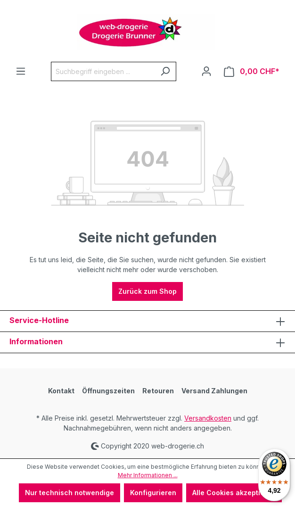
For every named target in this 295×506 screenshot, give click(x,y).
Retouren (158, 391)
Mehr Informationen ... (148, 475)
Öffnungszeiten (108, 391)
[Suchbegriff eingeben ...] (103, 71)
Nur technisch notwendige (69, 493)
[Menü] (20, 71)
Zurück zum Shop (147, 291)
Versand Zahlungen (214, 391)
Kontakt (61, 391)
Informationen (36, 341)
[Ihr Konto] (206, 71)
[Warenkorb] (252, 71)
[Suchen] (165, 71)
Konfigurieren (153, 493)
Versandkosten (207, 418)
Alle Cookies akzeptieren (234, 493)
